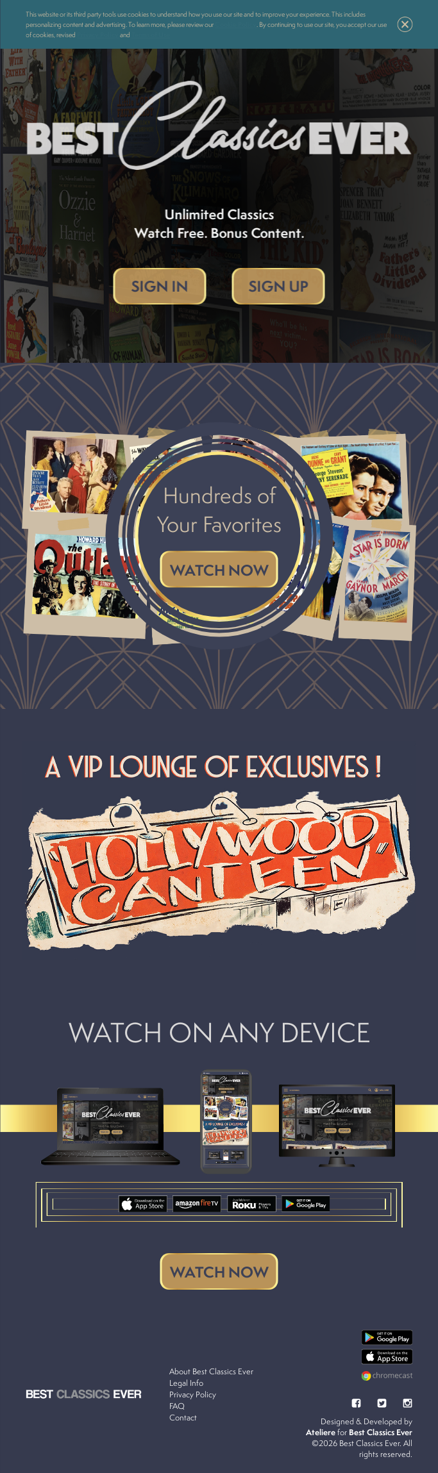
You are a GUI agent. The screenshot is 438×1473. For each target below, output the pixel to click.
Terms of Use (150, 34)
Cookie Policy (236, 24)
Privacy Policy (98, 34)
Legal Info (186, 1382)
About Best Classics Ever (211, 1371)
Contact (183, 1417)
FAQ (177, 1406)
